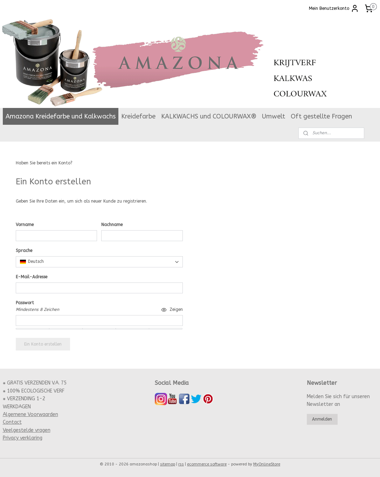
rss (181, 464)
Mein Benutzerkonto (334, 8)
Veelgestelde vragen (26, 430)
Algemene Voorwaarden (30, 414)
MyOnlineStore (266, 464)
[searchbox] (99, 261)
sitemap (167, 464)
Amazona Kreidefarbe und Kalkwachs (61, 116)
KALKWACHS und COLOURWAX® (208, 116)
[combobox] (99, 261)
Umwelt (273, 116)
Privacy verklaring (22, 438)
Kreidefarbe (138, 116)
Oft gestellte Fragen (321, 116)
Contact (12, 422)
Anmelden (84, 163)
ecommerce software (207, 464)
